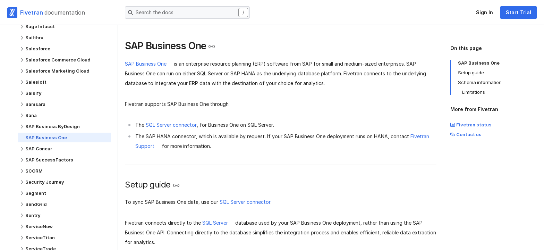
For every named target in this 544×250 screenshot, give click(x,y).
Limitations (473, 92)
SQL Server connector (171, 125)
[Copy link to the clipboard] (211, 46)
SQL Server (215, 223)
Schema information (480, 82)
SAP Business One (146, 64)
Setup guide (471, 72)
